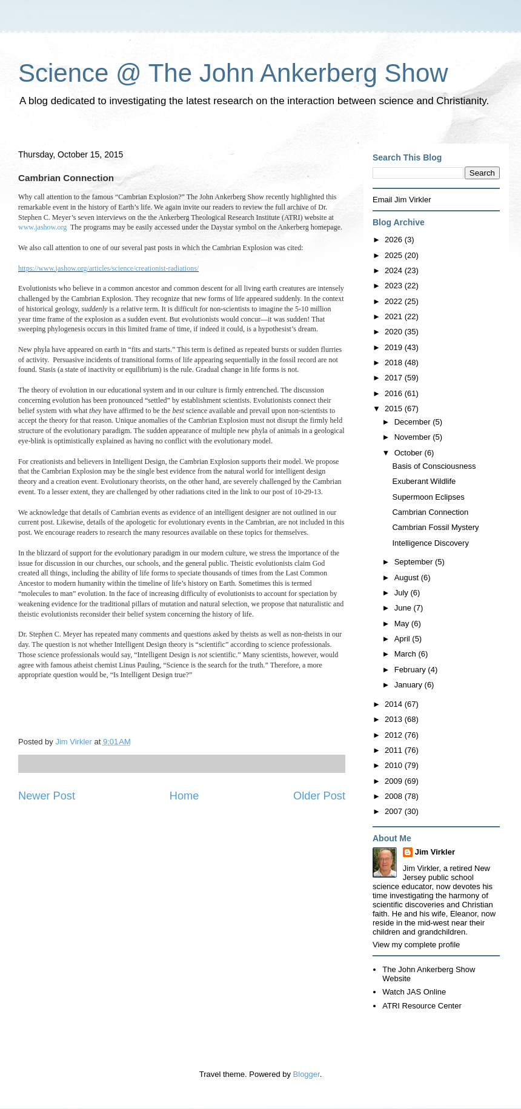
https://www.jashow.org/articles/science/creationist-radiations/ (108, 268)
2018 (395, 362)
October (409, 452)
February (411, 669)
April (403, 638)
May (402, 623)
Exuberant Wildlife (424, 481)
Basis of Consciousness (434, 466)
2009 (395, 781)
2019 (395, 347)
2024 (395, 270)
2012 (395, 735)
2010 (395, 765)
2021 (395, 316)
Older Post (319, 796)
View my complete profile (416, 944)
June (404, 607)
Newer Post (46, 796)
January (409, 684)
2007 (395, 811)
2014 (395, 704)
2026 (395, 239)
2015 (395, 408)
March (406, 653)
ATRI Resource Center (422, 1005)
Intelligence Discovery (430, 543)
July (402, 592)
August (407, 577)
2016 (395, 393)
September (414, 561)
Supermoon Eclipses (428, 497)
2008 (395, 796)
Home (184, 796)
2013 (395, 719)
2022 (395, 301)
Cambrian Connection (430, 512)
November (413, 437)
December (413, 421)
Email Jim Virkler (402, 199)
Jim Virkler (435, 851)
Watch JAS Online (414, 991)
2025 (395, 255)
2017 (395, 377)
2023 (395, 285)
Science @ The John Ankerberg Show (233, 73)
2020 (395, 331)
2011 (395, 750)
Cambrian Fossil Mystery (435, 527)
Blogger (306, 1074)
